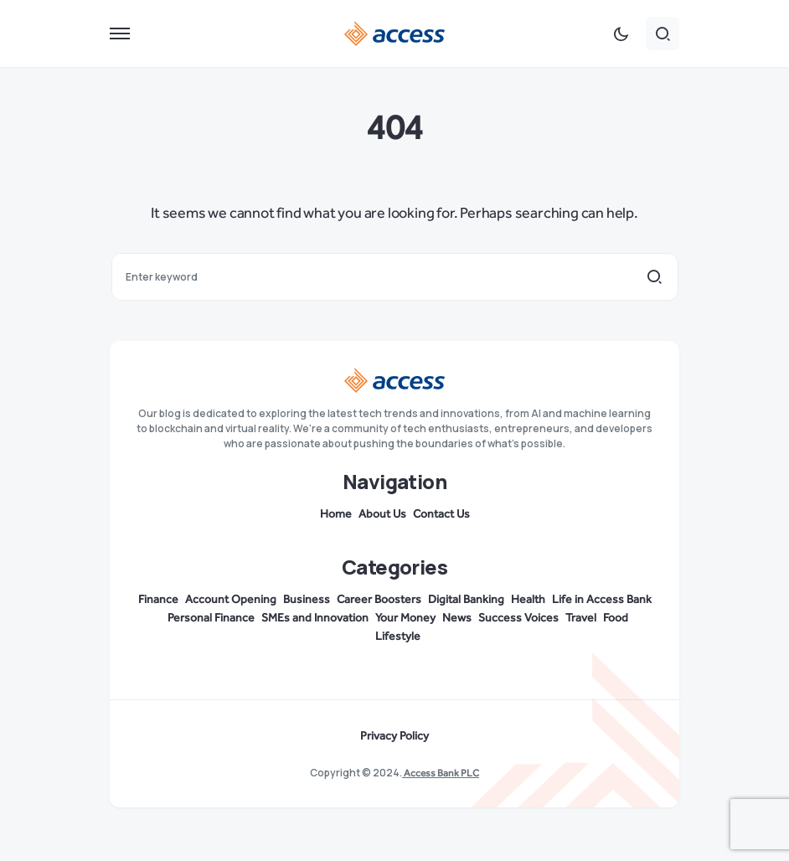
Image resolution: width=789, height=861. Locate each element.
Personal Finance (211, 618)
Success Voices (518, 618)
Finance (158, 600)
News (457, 618)
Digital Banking (466, 600)
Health (528, 600)
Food (615, 618)
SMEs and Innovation (315, 618)
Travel (580, 618)
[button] (119, 33)
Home (336, 514)
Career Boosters (379, 600)
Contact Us (441, 514)
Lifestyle (397, 636)
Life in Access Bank (602, 600)
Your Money (405, 618)
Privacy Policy (394, 736)
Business (306, 600)
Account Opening (230, 600)
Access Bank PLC (440, 773)
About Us (382, 514)
